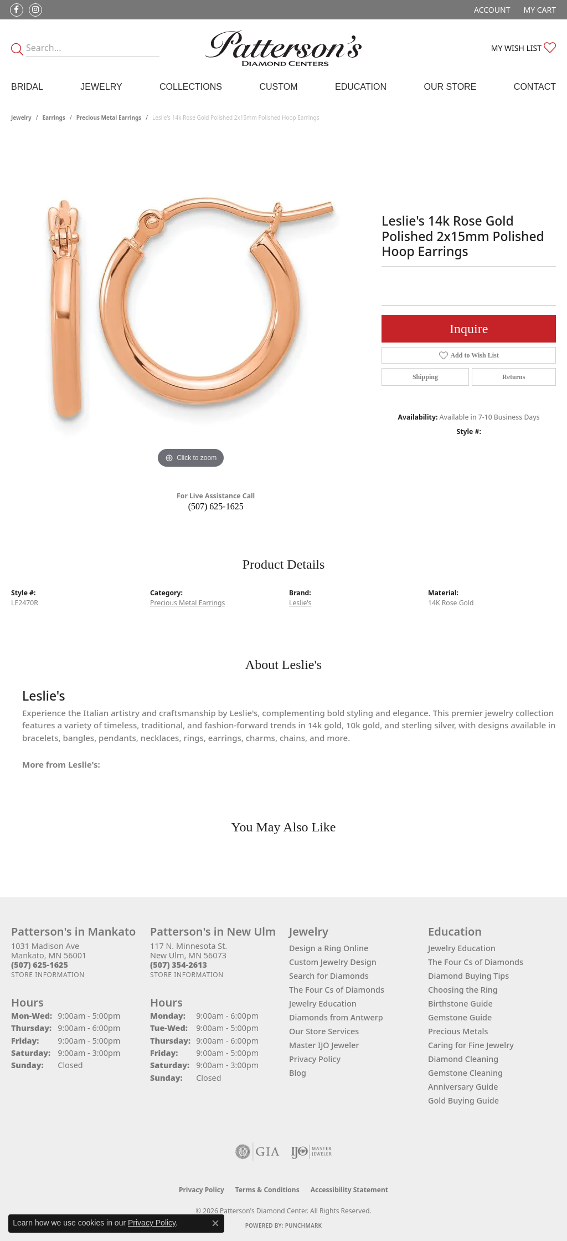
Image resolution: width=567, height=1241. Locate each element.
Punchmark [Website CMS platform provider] (303, 1225)
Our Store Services (324, 1031)
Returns (513, 377)
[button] (491, 9)
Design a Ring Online (328, 948)
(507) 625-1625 (216, 506)
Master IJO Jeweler (324, 1045)
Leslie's (300, 602)
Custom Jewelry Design (333, 962)
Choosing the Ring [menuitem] (463, 989)
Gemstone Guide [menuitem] (460, 1017)
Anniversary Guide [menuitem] (463, 1086)
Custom (278, 86)
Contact (535, 86)
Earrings (54, 117)
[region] (191, 305)
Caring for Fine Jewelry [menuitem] (471, 1045)
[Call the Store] (39, 964)
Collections (190, 86)
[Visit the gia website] (257, 1152)
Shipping (425, 377)
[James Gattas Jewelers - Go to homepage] (283, 48)
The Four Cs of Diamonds (336, 989)
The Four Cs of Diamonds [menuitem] (475, 962)
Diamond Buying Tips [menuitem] (468, 976)
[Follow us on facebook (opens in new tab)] (16, 10)
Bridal (27, 86)
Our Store (450, 86)
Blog (297, 1073)
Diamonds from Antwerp (336, 1017)
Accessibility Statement (349, 1189)
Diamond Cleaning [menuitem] (463, 1059)
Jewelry (101, 86)
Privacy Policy (315, 1059)
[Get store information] (48, 974)
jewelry (21, 117)
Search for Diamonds (329, 976)
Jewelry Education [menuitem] (462, 948)
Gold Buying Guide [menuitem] (463, 1100)
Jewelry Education (323, 1003)
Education (360, 86)
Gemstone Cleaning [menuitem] (465, 1073)
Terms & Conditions (267, 1189)
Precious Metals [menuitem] (458, 1031)
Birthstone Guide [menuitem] (460, 1003)
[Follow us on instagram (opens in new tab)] (35, 10)
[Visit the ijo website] (311, 1152)
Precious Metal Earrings (109, 117)
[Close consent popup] (215, 1223)
